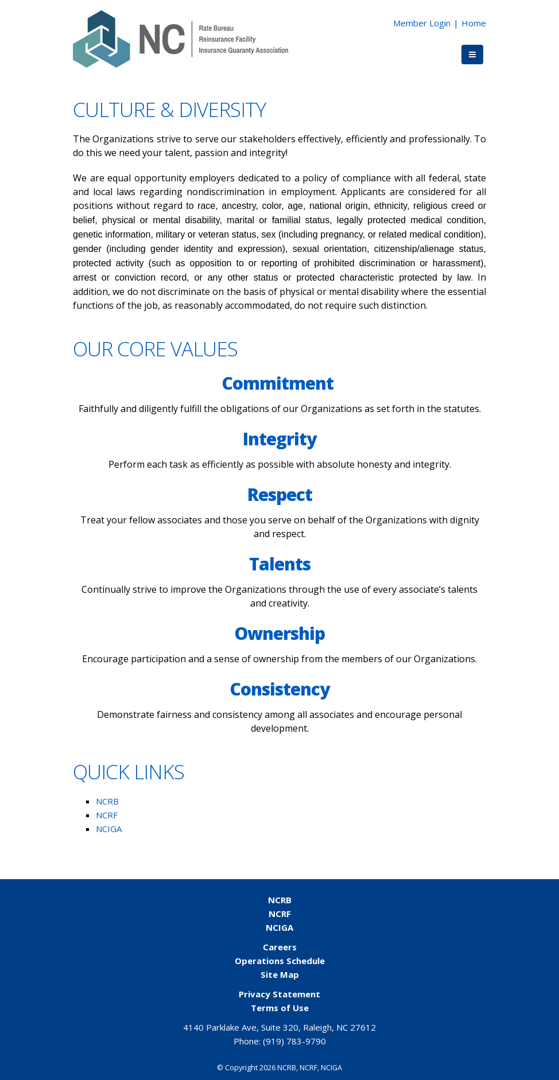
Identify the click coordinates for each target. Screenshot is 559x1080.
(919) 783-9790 (294, 1041)
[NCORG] (180, 38)
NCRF (107, 815)
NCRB (107, 801)
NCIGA (109, 828)
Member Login (422, 23)
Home (473, 23)
